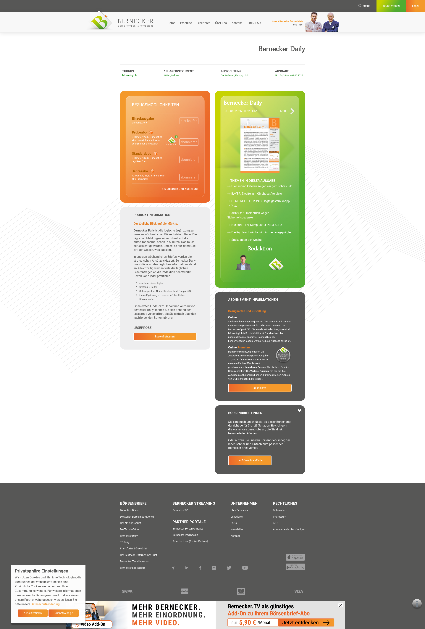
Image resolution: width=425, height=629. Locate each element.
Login (415, 6)
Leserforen (203, 23)
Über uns (221, 23)
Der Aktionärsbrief (130, 523)
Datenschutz (280, 510)
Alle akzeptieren (33, 613)
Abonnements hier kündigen (289, 529)
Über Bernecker (239, 510)
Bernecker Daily (129, 535)
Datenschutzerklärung (45, 604)
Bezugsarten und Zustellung (180, 189)
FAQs (234, 523)
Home (171, 23)
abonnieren (259, 387)
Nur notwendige (63, 613)
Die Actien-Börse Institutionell (137, 516)
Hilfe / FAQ (253, 23)
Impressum (279, 516)
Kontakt (237, 23)
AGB (275, 523)
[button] (148, 137)
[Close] (340, 605)
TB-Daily (125, 542)
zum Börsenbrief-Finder (249, 460)
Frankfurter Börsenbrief (133, 548)
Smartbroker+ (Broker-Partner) (190, 541)
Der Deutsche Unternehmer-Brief (138, 555)
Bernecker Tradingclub (185, 534)
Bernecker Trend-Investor (134, 561)
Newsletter (237, 529)
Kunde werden (391, 6)
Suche (364, 6)
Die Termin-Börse (129, 529)
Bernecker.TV (180, 510)
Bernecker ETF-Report (132, 567)
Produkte (186, 23)
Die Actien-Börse (129, 510)
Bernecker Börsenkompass (187, 528)
